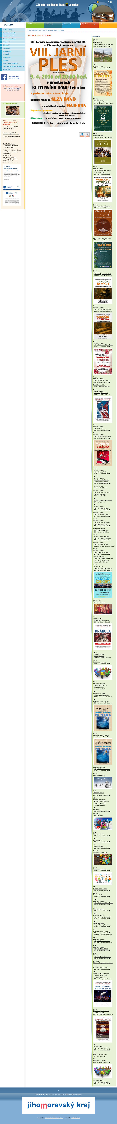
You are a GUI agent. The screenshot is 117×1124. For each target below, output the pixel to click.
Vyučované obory (88, 24)
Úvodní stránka (32, 30)
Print (87, 135)
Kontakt (103, 24)
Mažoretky (49, 24)
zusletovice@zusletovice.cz (11, 134)
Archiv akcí (42, 30)
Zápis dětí (67, 24)
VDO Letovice (32, 24)
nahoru (82, 135)
